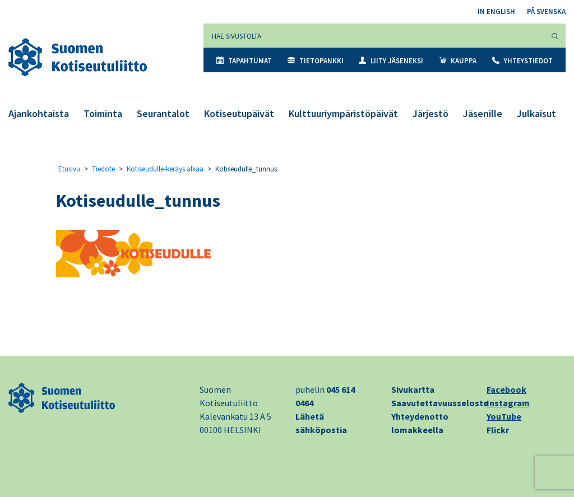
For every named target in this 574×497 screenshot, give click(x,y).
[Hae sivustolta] (374, 36)
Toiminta (103, 113)
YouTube (504, 416)
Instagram (508, 402)
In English (496, 11)
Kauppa (457, 61)
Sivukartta (412, 389)
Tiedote (103, 169)
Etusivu (69, 169)
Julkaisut (536, 113)
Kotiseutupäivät (239, 113)
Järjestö (430, 113)
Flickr (498, 429)
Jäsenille (482, 113)
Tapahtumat (244, 61)
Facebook (506, 389)
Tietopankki (316, 61)
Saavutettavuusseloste (439, 402)
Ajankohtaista (38, 113)
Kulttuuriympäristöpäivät (343, 113)
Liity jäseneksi (391, 61)
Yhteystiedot (522, 61)
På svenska (546, 11)
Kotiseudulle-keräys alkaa (165, 169)
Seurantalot (163, 113)
